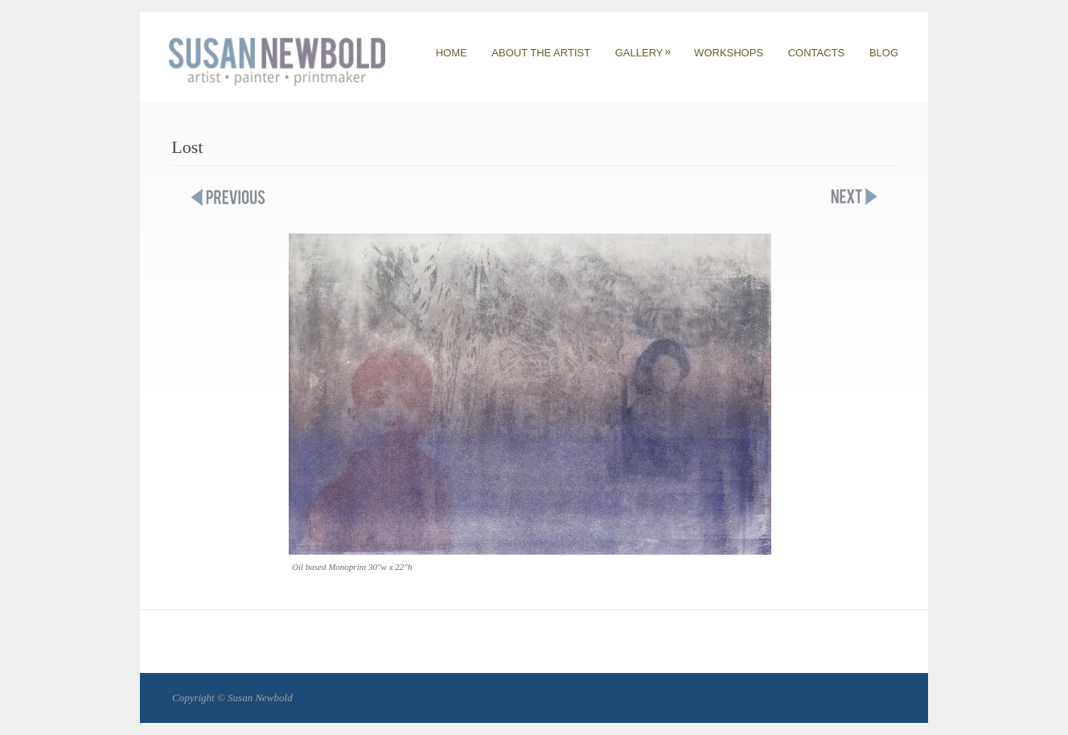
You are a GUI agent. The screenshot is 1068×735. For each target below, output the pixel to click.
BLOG (883, 53)
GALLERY (643, 53)
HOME (451, 53)
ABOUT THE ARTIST (540, 53)
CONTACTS (816, 53)
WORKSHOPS (728, 53)
